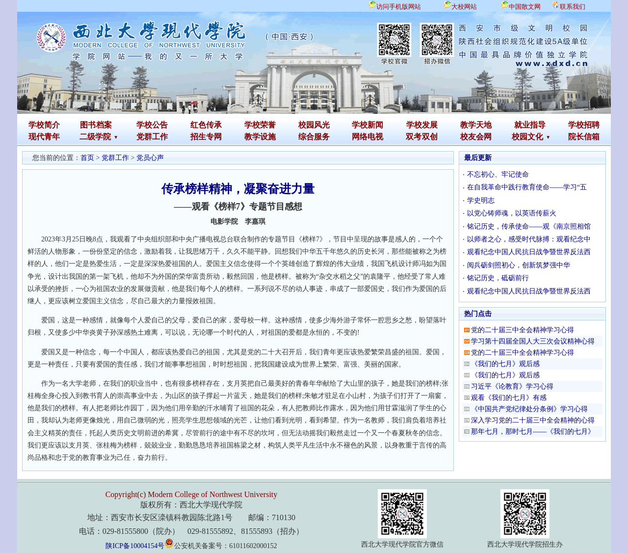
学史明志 (481, 200)
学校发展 (422, 125)
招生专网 (206, 136)
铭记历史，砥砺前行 (498, 278)
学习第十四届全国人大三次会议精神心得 (533, 341)
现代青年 (44, 136)
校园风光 (314, 125)
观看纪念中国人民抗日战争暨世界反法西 (529, 252)
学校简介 (44, 125)
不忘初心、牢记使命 (498, 174)
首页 (87, 157)
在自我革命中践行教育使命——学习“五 (527, 187)
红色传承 (206, 125)
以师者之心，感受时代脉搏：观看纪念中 (529, 239)
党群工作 (152, 136)
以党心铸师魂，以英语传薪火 (511, 213)
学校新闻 (367, 125)
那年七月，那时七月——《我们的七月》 (533, 431)
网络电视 (367, 136)
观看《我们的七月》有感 (509, 397)
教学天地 (476, 125)
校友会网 (476, 136)
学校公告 (152, 125)
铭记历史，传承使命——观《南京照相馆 (529, 226)
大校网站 (464, 6)
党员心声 (150, 157)
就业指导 (530, 125)
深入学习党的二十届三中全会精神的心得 (533, 420)
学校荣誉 (260, 125)
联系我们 (572, 6)
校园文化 (527, 136)
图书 (88, 125)
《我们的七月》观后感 (505, 364)
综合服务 (314, 136)
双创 (430, 136)
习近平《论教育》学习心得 (512, 386)
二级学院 (95, 136)
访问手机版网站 (398, 6)
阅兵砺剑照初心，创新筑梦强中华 (518, 265)
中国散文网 (525, 6)
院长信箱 (584, 136)
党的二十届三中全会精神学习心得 (522, 330)
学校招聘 (584, 125)
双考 (413, 136)
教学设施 (260, 136)
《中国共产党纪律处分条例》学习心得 (529, 409)
